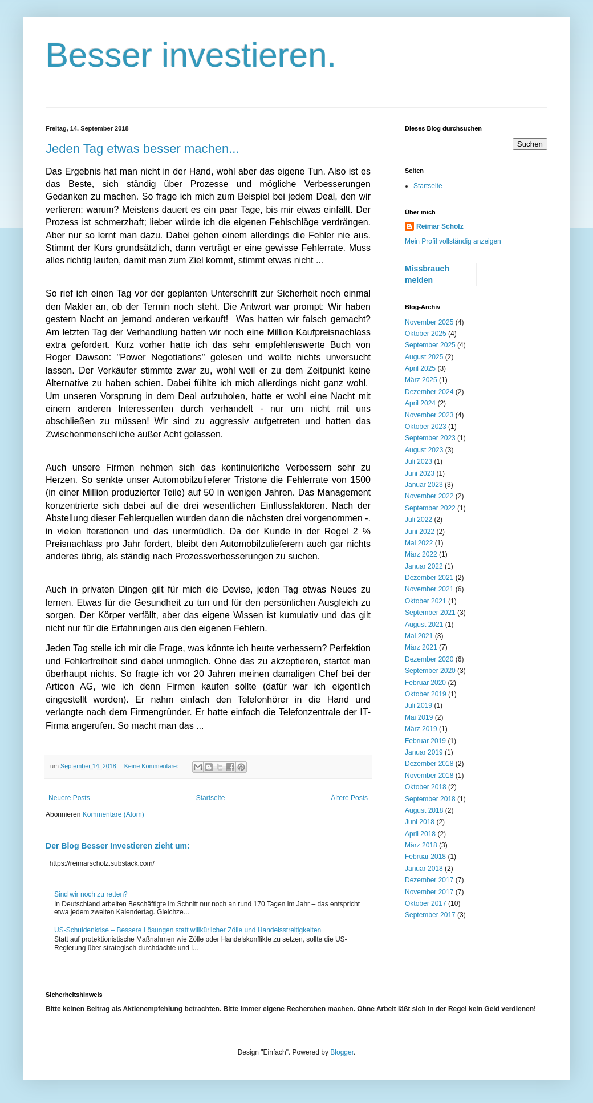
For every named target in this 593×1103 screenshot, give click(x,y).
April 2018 (420, 834)
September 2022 (430, 508)
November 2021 (429, 589)
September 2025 (430, 345)
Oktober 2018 (425, 787)
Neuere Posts (69, 798)
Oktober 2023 (425, 427)
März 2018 (421, 845)
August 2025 (424, 357)
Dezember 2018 (429, 764)
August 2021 (424, 624)
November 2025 (429, 322)
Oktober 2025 (425, 334)
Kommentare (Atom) (113, 814)
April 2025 (420, 368)
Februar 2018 (425, 857)
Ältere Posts (349, 798)
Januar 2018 (424, 869)
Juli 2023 (418, 461)
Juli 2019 (418, 705)
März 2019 (421, 729)
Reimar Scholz (440, 226)
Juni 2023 (419, 473)
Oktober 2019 (425, 694)
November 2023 (429, 415)
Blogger (342, 1052)
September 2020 (430, 671)
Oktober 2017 (425, 903)
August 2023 (424, 450)
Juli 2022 (418, 520)
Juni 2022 (419, 532)
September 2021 (430, 613)
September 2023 (430, 438)
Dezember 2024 (429, 392)
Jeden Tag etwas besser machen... (142, 148)
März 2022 (421, 554)
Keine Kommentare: (152, 766)
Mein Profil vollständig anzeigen (453, 241)
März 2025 (421, 380)
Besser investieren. (191, 55)
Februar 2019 (425, 741)
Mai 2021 (419, 636)
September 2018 (430, 799)
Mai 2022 (419, 543)
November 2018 (429, 776)
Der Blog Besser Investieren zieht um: (118, 845)
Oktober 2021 (425, 601)
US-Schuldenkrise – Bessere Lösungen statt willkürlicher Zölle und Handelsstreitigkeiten (187, 930)
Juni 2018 (419, 822)
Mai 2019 (419, 717)
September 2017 (430, 915)
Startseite (210, 798)
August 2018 (424, 810)
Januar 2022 (424, 566)
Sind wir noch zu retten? (91, 894)
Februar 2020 (425, 683)
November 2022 (429, 496)
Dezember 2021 (429, 578)
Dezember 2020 (429, 659)
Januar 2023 (424, 485)
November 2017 (429, 892)
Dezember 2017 (429, 880)
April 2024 (420, 403)
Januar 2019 (424, 752)
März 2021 (421, 647)
